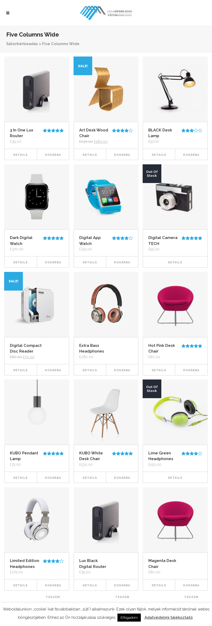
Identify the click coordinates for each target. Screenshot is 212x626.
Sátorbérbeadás (22, 43)
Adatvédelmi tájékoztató (168, 617)
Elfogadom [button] (129, 618)
